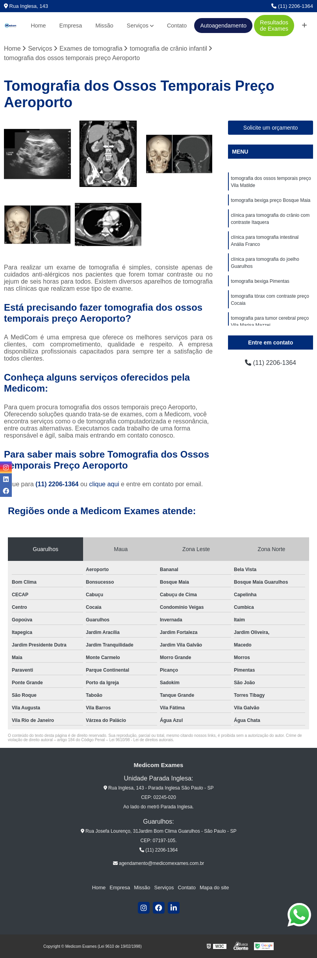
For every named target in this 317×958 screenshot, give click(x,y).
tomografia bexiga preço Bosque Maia (270, 200)
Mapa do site (214, 887)
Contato (177, 25)
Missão (104, 25)
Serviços (137, 25)
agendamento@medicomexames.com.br (158, 863)
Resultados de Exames (274, 25)
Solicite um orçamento (270, 128)
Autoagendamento (223, 25)
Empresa (70, 25)
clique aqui (104, 484)
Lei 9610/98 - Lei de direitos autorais (141, 740)
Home (38, 25)
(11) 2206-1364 (292, 6)
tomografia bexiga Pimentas (260, 281)
